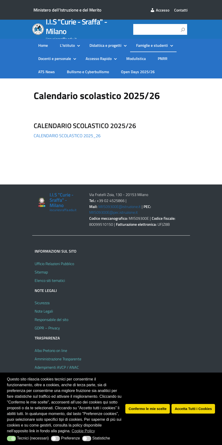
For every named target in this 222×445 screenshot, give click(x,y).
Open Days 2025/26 (138, 72)
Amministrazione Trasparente (58, 359)
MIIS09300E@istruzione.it (119, 206)
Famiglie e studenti (152, 45)
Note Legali (44, 311)
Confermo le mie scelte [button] (148, 409)
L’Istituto (67, 45)
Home (43, 45)
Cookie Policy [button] (83, 431)
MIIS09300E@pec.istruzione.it (113, 212)
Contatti (181, 10)
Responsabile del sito (51, 319)
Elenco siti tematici (50, 280)
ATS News (46, 72)
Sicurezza (42, 303)
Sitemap (41, 272)
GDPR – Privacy (47, 328)
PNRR (162, 58)
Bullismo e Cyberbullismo (88, 72)
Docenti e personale (54, 58)
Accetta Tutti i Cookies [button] (193, 409)
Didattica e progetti (105, 45)
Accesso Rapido (99, 58)
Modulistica (136, 58)
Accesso (159, 10)
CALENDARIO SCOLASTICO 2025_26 (67, 135)
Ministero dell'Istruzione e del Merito (67, 10)
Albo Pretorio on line (51, 350)
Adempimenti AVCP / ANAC (57, 367)
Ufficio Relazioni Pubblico (54, 264)
